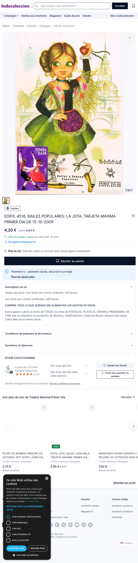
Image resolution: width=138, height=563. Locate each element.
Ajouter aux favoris (115, 365)
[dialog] (27, 517)
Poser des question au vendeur (115, 374)
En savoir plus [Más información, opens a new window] (32, 501)
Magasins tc (87, 511)
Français (127, 543)
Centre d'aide (120, 499)
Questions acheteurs (122, 511)
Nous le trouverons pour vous (53, 517)
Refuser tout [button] (38, 548)
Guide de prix (72, 15)
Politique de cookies (66, 536)
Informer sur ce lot (124, 482)
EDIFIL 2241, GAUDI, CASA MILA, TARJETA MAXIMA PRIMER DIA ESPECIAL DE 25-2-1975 (70, 455)
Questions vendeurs (122, 505)
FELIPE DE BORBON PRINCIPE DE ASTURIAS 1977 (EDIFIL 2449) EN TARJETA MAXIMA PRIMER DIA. (22, 455)
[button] (69, 287)
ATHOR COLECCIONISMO (20, 357)
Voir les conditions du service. (65, 383)
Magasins (55, 15)
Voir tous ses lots (69, 365)
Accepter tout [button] (16, 548)
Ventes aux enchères (34, 15)
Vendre (86, 15)
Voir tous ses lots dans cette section (69, 373)
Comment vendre (90, 505)
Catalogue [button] (10, 15)
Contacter (117, 517)
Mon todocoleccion (122, 15)
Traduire (12, 208)
